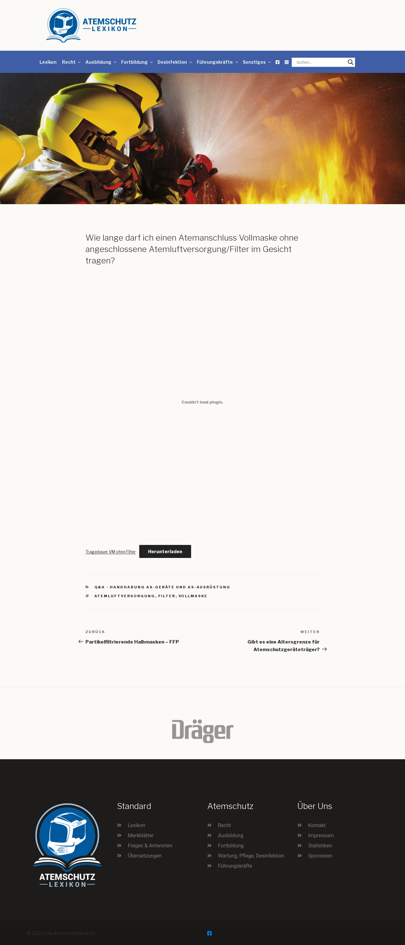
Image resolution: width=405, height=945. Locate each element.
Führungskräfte (218, 62)
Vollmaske (193, 596)
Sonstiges (257, 62)
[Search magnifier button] (350, 62)
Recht (72, 62)
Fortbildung (137, 62)
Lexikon (48, 62)
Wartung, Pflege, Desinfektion (251, 856)
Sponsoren (320, 856)
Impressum (321, 835)
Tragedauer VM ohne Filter (110, 551)
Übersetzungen (145, 856)
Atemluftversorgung (124, 596)
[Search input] (320, 62)
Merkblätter (141, 835)
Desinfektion (175, 62)
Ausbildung (101, 62)
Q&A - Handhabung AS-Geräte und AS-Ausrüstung (162, 587)
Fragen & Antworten (150, 846)
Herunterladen (165, 551)
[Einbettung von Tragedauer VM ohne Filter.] (202, 402)
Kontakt (317, 825)
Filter (167, 596)
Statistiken (320, 846)
